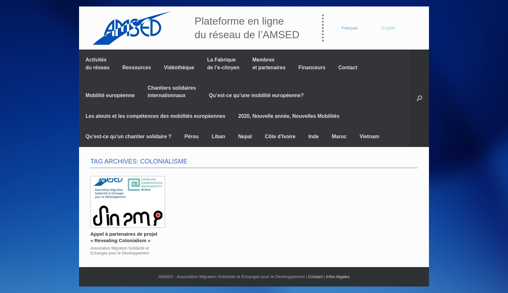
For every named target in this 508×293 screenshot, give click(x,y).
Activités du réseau (98, 63)
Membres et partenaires (268, 63)
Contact (348, 67)
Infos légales (338, 276)
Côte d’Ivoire (280, 136)
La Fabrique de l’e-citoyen (223, 63)
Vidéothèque (179, 67)
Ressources (136, 67)
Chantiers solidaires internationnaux (172, 91)
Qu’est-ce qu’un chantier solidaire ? (128, 136)
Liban (218, 136)
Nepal (245, 136)
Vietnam (369, 136)
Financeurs (311, 67)
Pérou (191, 136)
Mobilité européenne (110, 95)
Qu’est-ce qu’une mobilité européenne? (256, 95)
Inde (313, 136)
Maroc (339, 136)
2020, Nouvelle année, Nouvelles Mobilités (289, 116)
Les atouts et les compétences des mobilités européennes (155, 116)
